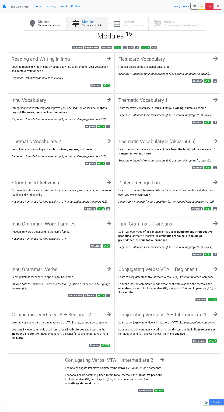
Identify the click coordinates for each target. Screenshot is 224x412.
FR (217, 6)
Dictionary (50, 6)
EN (209, 6)
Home (38, 6)
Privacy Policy (180, 6)
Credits (63, 6)
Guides (75, 6)
